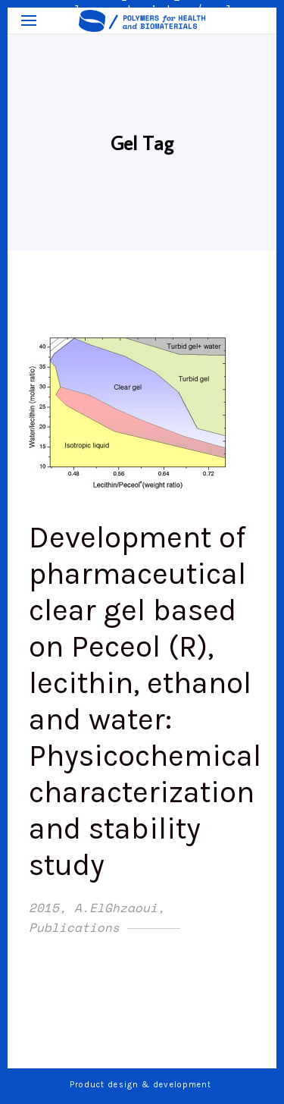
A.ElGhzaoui (116, 908)
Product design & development (142, 1085)
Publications (74, 927)
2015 (44, 908)
